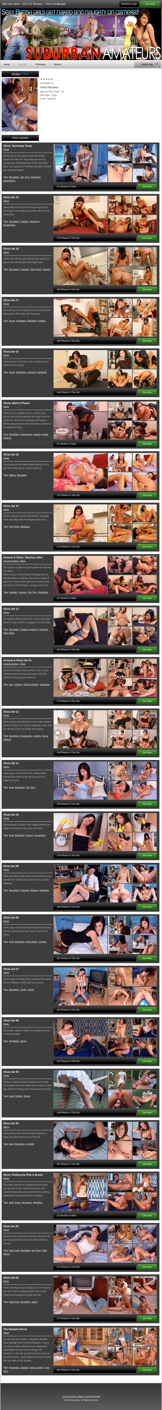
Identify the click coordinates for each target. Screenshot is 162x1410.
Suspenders (9, 180)
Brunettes (14, 177)
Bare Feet (14, 1250)
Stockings (35, 177)
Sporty (31, 989)
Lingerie (24, 221)
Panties (42, 321)
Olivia (6, 149)
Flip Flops (14, 526)
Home (7, 64)
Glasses (34, 890)
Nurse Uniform (37, 1367)
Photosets (40, 64)
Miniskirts (32, 321)
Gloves (29, 835)
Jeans (34, 1302)
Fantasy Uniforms (29, 629)
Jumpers (31, 372)
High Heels (35, 269)
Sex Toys (24, 177)
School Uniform (31, 684)
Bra (11, 684)
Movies (57, 64)
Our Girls (22, 64)
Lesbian (13, 592)
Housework (26, 434)
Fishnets (24, 269)
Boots (12, 321)
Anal (11, 787)
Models (16, 74)
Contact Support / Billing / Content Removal (81, 1396)
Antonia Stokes (10, 561)
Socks (23, 989)
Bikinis (12, 475)
